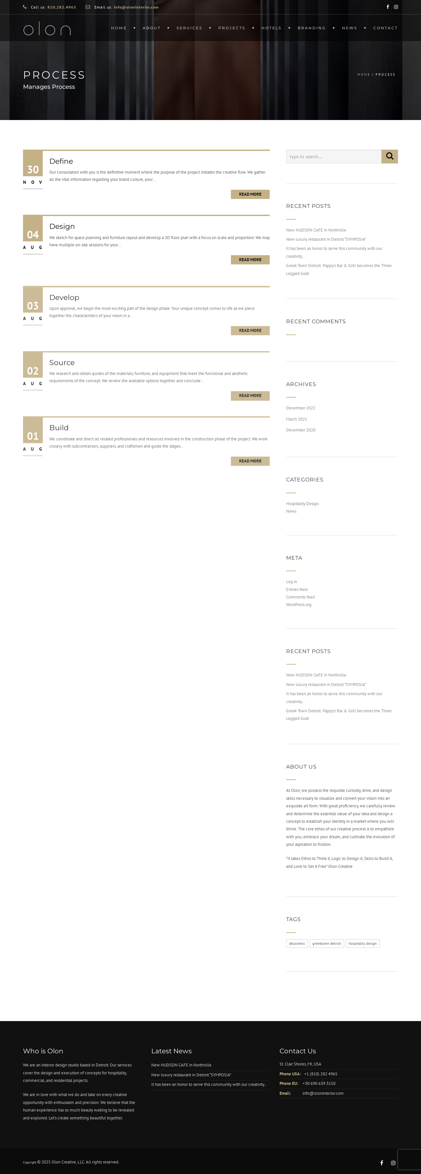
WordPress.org (298, 604)
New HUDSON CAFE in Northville (316, 230)
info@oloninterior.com (323, 1093)
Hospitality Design (302, 503)
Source (62, 377)
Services (190, 28)
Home (119, 28)
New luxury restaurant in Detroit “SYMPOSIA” (326, 239)
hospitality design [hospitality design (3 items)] (363, 943)
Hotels (271, 28)
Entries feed (297, 589)
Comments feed (300, 597)
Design (62, 226)
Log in (291, 581)
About (152, 28)
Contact (385, 28)
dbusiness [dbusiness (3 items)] (297, 943)
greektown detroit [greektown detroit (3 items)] (326, 943)
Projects (232, 28)
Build (59, 442)
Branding (312, 28)
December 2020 (300, 430)
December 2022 (300, 408)
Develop (64, 312)
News (350, 28)
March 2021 (296, 419)
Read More (250, 194)
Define (61, 161)
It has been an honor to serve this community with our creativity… (209, 1084)
